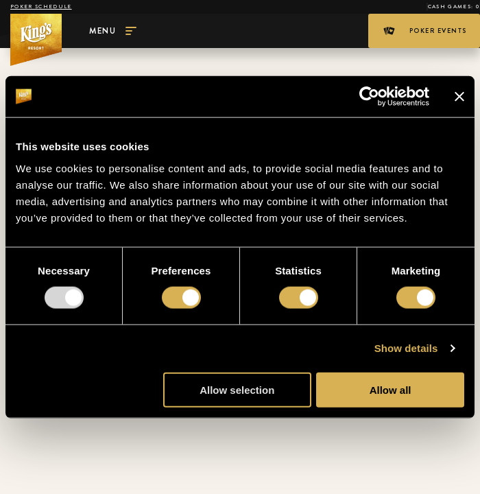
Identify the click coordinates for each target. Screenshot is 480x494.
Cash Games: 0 (453, 6)
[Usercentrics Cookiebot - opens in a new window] (369, 96)
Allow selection (237, 389)
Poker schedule (41, 6)
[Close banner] (459, 97)
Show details (406, 348)
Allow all (390, 389)
